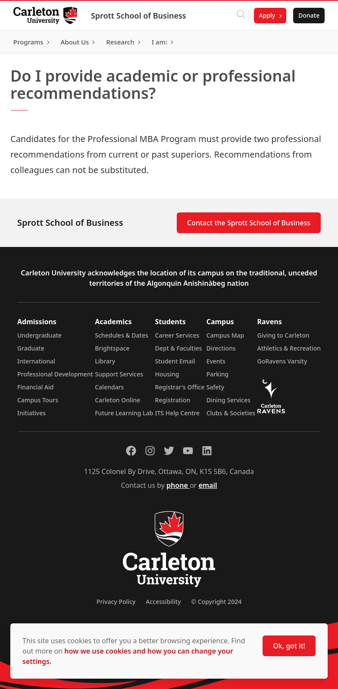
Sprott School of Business (139, 15)
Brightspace (112, 348)
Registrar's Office (180, 387)
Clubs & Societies (231, 413)
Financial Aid (35, 387)
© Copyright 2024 (216, 601)
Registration (173, 400)
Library (105, 361)
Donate (308, 15)
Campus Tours (37, 400)
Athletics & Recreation (289, 348)
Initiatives (31, 413)
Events (216, 361)
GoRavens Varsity (282, 361)
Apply (266, 15)
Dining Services (228, 400)
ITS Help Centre (177, 413)
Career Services (177, 335)
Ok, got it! (289, 646)
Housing (167, 374)
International (36, 361)
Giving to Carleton (283, 335)
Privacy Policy (116, 601)
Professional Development (55, 374)
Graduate (30, 348)
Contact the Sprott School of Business (248, 223)
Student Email (175, 361)
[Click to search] (240, 15)
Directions (221, 348)
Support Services (119, 374)
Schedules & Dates (121, 335)
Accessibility (163, 601)
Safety (216, 387)
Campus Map (225, 335)
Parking (218, 374)
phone (178, 485)
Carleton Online (117, 400)
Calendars (109, 387)
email (207, 485)
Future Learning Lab (124, 413)
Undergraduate (39, 335)
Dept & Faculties (178, 348)
